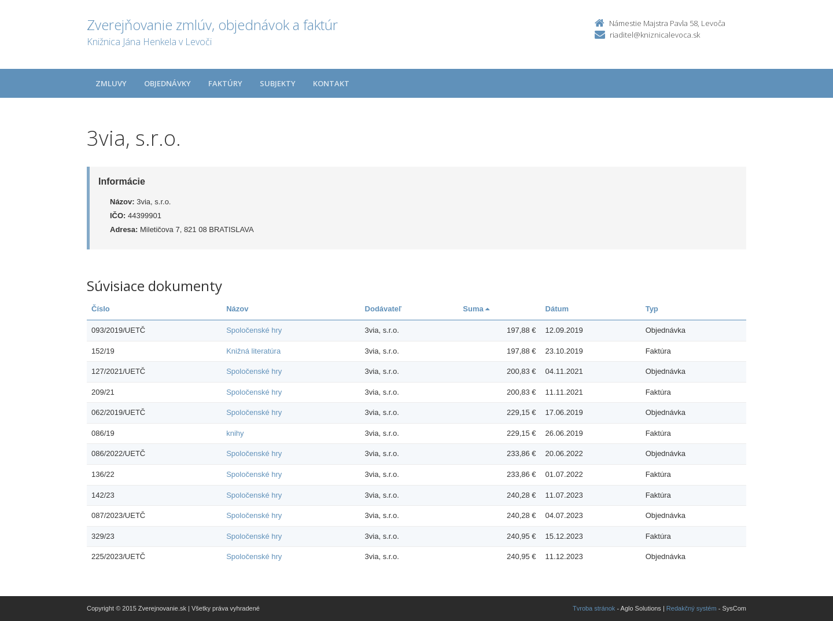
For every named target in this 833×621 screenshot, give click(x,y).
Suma (476, 308)
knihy (235, 433)
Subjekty (278, 83)
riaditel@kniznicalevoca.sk (655, 35)
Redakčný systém (691, 608)
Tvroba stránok (594, 608)
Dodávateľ (383, 308)
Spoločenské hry (254, 330)
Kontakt (331, 83)
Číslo (100, 308)
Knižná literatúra (253, 351)
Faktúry (225, 83)
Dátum (557, 308)
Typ (652, 308)
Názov (237, 308)
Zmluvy (111, 83)
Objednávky (167, 83)
